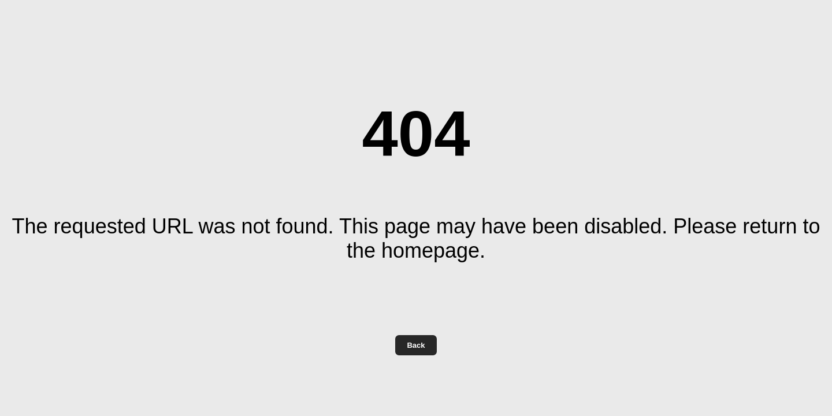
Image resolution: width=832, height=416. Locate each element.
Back (416, 345)
